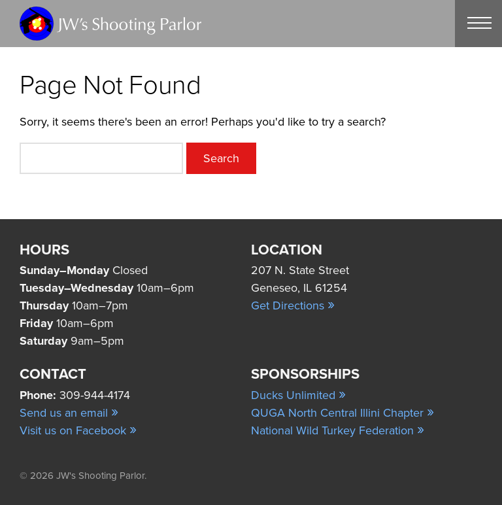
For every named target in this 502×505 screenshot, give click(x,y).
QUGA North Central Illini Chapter (342, 413)
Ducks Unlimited (298, 395)
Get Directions (293, 305)
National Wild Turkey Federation (337, 430)
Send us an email (69, 413)
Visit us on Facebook (78, 430)
